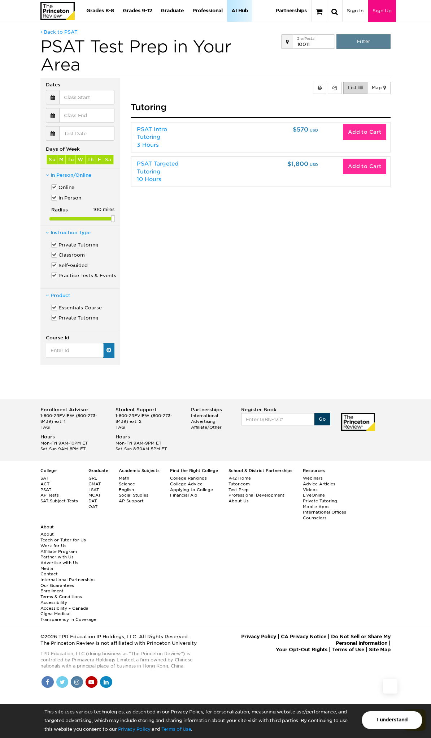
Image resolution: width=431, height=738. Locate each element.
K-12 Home (239, 478)
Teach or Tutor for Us (63, 539)
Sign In (355, 10)
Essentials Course (80, 307)
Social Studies (133, 495)
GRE (92, 478)
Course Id (57, 337)
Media (46, 568)
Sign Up (382, 10)
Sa (108, 159)
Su (52, 159)
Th (90, 159)
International (204, 415)
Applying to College (191, 489)
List (355, 88)
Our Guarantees (57, 585)
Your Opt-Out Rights (301, 649)
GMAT (94, 483)
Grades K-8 (100, 10)
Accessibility (53, 602)
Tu (71, 159)
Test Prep (238, 489)
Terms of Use (176, 729)
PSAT (45, 489)
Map (379, 88)
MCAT (94, 495)
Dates (53, 84)
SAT (44, 478)
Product (58, 295)
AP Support (131, 500)
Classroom (71, 255)
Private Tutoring (78, 245)
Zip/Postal (306, 38)
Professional (207, 10)
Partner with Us (57, 556)
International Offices (324, 512)
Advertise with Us (59, 562)
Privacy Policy (134, 729)
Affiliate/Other (206, 427)
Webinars (313, 478)
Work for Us (53, 545)
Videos (310, 489)
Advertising (203, 421)
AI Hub (239, 10)
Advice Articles (319, 483)
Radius (59, 210)
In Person (69, 198)
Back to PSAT (59, 32)
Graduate (172, 10)
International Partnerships (68, 579)
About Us (238, 500)
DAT (92, 500)
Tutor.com (239, 483)
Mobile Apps (316, 506)
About (47, 534)
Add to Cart (364, 132)
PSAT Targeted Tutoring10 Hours (158, 171)
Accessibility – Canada (64, 608)
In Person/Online (68, 175)
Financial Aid (183, 495)
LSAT (93, 489)
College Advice (186, 483)
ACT (44, 483)
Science (127, 483)
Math (124, 478)
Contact (49, 573)
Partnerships (291, 10)
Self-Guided (73, 265)
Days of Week (63, 149)
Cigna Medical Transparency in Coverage (68, 616)
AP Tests (49, 495)
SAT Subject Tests (59, 500)
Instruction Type (68, 232)
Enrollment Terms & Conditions (61, 593)
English (126, 489)
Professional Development (256, 495)
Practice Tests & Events (86, 275)
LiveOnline (314, 495)
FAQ (45, 427)
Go (322, 419)
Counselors (315, 517)
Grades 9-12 (137, 10)
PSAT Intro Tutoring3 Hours (152, 137)
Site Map (380, 649)
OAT (92, 506)
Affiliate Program (58, 551)
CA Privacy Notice (303, 636)
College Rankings (188, 478)
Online (66, 187)
